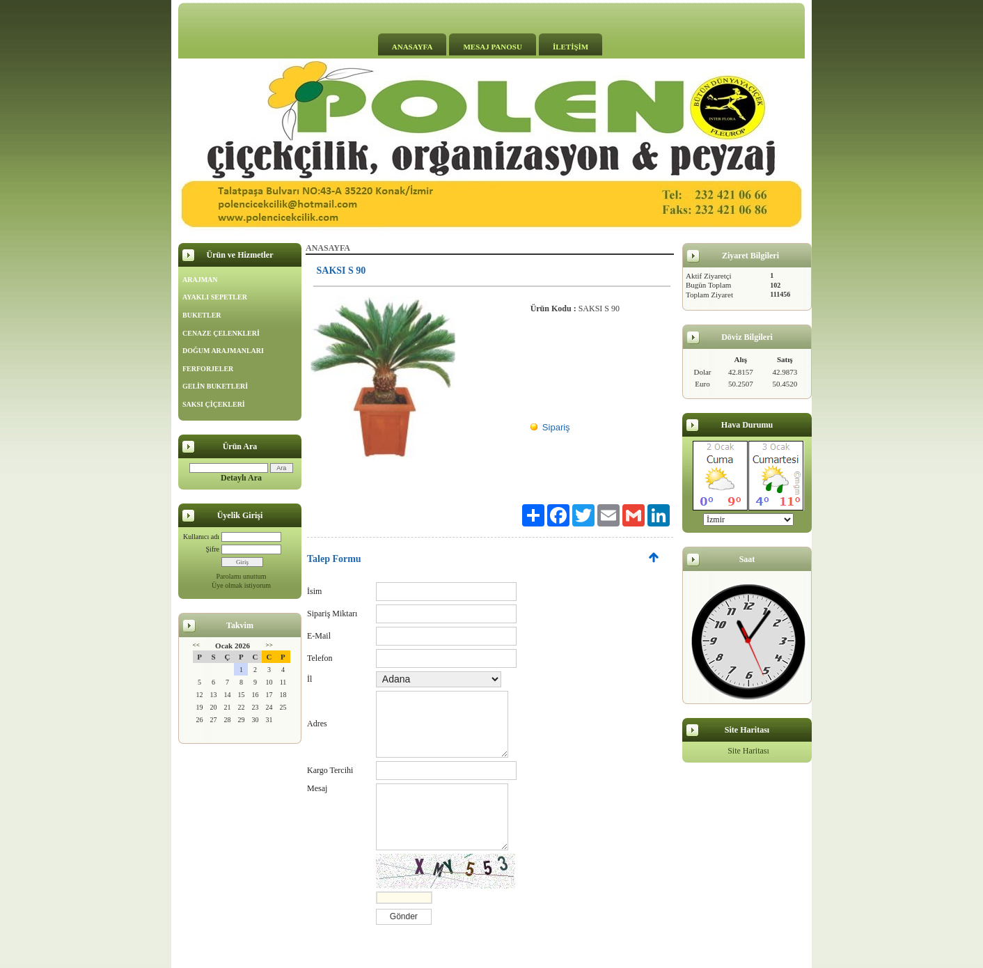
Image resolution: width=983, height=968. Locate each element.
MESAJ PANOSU (492, 46)
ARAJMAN (200, 279)
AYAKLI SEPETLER (214, 297)
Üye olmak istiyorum (241, 585)
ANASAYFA (412, 46)
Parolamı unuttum (242, 576)
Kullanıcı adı (201, 536)
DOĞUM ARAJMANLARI (223, 350)
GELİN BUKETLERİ (215, 386)
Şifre (212, 549)
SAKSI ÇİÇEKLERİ (213, 404)
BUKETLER (201, 315)
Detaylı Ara (241, 478)
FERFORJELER (207, 369)
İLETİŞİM (570, 46)
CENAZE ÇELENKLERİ (221, 333)
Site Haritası (748, 751)
